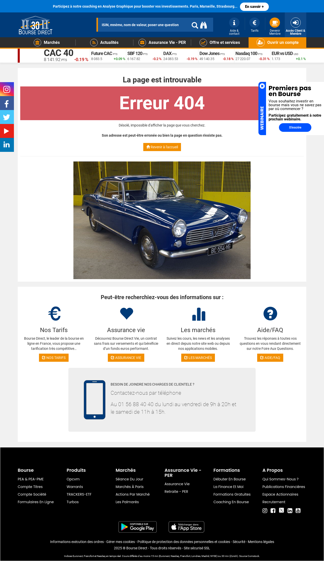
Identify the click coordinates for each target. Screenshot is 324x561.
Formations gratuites (232, 494)
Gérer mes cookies (120, 542)
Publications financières (283, 486)
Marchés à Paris (130, 486)
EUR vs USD (282, 53)
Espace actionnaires (280, 494)
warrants (75, 486)
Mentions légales (261, 542)
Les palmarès (127, 501)
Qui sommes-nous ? (280, 479)
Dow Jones (209, 53)
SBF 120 (134, 53)
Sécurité (239, 542)
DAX (167, 53)
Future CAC (101, 53)
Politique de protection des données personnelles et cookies (183, 542)
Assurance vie (177, 483)
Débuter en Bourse (229, 479)
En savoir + (254, 6)
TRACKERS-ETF (79, 494)
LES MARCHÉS (198, 358)
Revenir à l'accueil (162, 147)
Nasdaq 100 (246, 53)
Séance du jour (129, 479)
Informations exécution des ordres (77, 542)
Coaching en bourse (231, 501)
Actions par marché (133, 494)
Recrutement (274, 501)
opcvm (73, 479)
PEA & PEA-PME (31, 479)
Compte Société (32, 494)
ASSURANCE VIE (126, 358)
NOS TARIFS (54, 358)
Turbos (73, 501)
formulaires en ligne (36, 501)
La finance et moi (228, 486)
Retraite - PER (176, 491)
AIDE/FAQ (270, 358)
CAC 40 (58, 53)
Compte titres (30, 486)
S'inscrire (295, 127)
